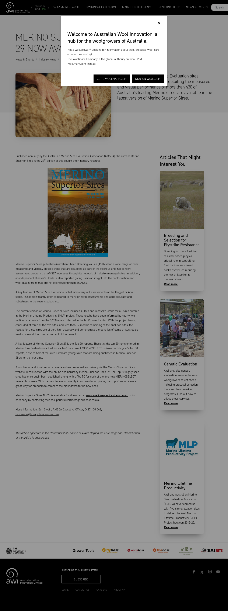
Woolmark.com (76, 64)
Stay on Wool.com (148, 79)
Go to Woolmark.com (112, 79)
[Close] (159, 23)
